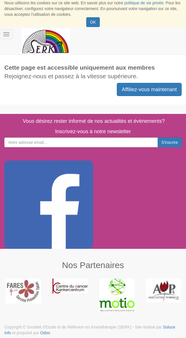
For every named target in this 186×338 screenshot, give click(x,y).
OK (93, 22)
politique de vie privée (143, 3)
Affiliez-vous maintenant (149, 89)
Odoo (45, 333)
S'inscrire (169, 142)
